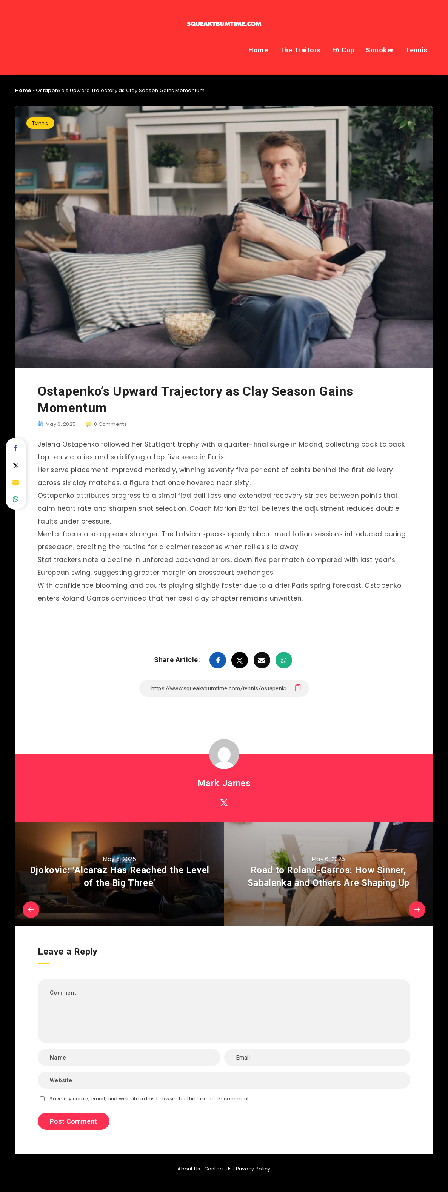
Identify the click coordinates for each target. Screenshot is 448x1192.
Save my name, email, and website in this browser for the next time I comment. (149, 1098)
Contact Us (218, 1168)
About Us (188, 1168)
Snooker (380, 50)
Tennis (416, 50)
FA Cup (343, 50)
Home (258, 50)
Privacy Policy (253, 1168)
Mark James (224, 783)
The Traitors (300, 50)
